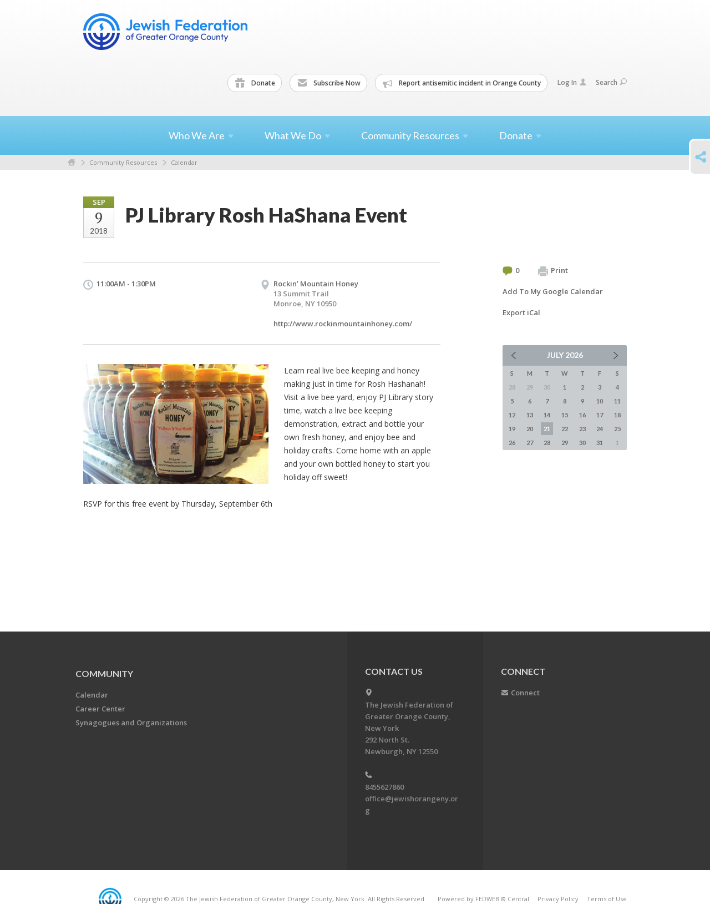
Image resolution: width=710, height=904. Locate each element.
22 (564, 428)
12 (512, 414)
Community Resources (123, 162)
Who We (201, 135)
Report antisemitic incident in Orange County (462, 83)
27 (529, 442)
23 (582, 428)
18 (617, 414)
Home (71, 162)
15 (564, 414)
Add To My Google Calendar (553, 291)
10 (599, 401)
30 (582, 442)
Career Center (100, 709)
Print (553, 270)
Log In (571, 82)
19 (512, 428)
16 (582, 414)
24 (599, 428)
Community (104, 673)
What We (297, 135)
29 (564, 442)
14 (547, 414)
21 (547, 428)
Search (611, 82)
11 (617, 401)
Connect (525, 693)
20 (529, 428)
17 (599, 414)
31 (599, 442)
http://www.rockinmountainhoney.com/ (342, 324)
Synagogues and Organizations (131, 723)
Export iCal (521, 312)
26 (512, 442)
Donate (255, 83)
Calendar (184, 162)
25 (617, 428)
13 (529, 414)
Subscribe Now (329, 83)
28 (547, 442)
